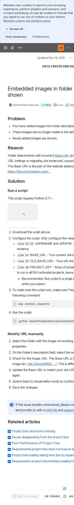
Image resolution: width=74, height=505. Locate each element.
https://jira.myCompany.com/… (29, 171)
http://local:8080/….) (42, 364)
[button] (46, 105)
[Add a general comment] (25, 496)
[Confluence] (20, 48)
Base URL (62, 155)
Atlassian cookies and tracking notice (26, 20)
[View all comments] (65, 489)
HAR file (51, 410)
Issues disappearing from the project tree (40, 437)
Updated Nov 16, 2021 (51, 57)
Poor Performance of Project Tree (36, 443)
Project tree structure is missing (33, 431)
